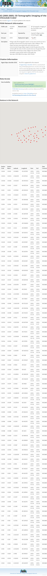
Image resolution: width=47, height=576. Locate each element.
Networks (9, 9)
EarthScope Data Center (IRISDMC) (24, 84)
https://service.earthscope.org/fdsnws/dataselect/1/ (29, 86)
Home (3, 9)
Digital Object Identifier (26, 65)
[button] (11, 134)
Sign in (44, 9)
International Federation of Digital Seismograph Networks (23, 573)
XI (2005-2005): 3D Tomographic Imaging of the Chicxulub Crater (21, 11)
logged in (9, 20)
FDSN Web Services (17, 89)
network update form (30, 73)
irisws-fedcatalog (28, 93)
